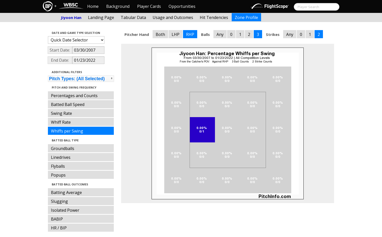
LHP (175, 34)
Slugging (59, 201)
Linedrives (60, 157)
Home (93, 6)
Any (220, 34)
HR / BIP (59, 228)
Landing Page (101, 17)
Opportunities (182, 6)
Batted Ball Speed (67, 104)
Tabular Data (133, 17)
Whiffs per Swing (67, 131)
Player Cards (149, 6)
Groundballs (62, 148)
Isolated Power (65, 210)
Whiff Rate (61, 122)
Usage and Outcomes (173, 17)
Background (118, 6)
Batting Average (66, 192)
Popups (58, 175)
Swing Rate (61, 113)
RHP (190, 34)
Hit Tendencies (214, 17)
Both (160, 34)
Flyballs (58, 166)
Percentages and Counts (74, 95)
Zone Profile (246, 17)
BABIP (57, 219)
